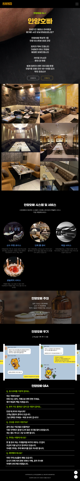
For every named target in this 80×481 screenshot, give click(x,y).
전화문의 (33, 78)
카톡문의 (47, 78)
